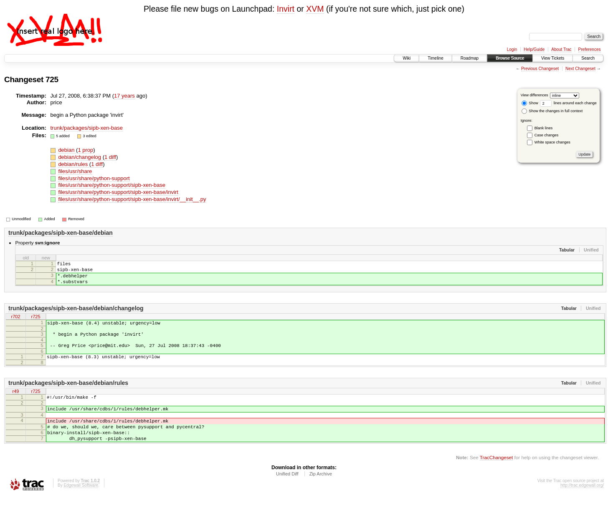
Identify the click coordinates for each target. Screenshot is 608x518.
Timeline (435, 58)
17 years (124, 96)
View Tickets (552, 58)
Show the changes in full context (552, 111)
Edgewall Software (80, 506)
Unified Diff (287, 495)
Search (588, 58)
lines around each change (568, 103)
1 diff (110, 157)
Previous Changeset (540, 68)
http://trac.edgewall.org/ (582, 506)
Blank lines (544, 128)
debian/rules (73, 164)
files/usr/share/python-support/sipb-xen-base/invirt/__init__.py (132, 199)
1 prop (85, 150)
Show (530, 103)
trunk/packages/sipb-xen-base (87, 128)
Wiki (406, 58)
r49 (16, 404)
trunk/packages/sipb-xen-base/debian (60, 232)
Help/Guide (534, 49)
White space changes (552, 142)
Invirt (285, 8)
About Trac (561, 49)
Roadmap (470, 58)
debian (67, 150)
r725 (35, 323)
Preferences (589, 49)
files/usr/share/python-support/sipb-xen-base (111, 185)
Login (512, 49)
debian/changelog (80, 157)
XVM (315, 8)
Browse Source (510, 58)
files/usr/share (75, 171)
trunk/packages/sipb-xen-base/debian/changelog (76, 314)
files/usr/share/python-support (93, 178)
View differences (534, 95)
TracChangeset (496, 478)
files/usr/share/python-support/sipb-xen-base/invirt (118, 192)
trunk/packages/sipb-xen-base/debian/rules (68, 395)
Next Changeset (580, 68)
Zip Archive (320, 495)
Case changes (547, 135)
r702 (15, 323)
